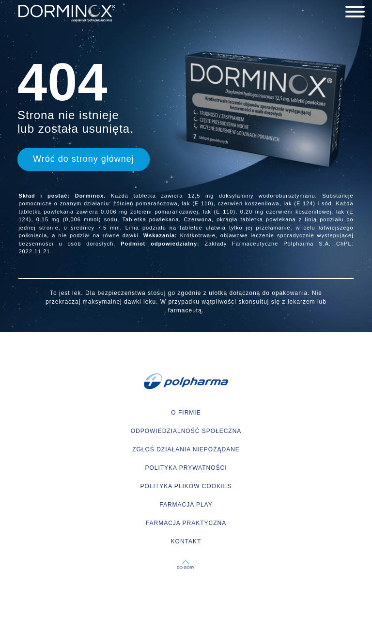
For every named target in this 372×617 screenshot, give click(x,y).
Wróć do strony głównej (83, 159)
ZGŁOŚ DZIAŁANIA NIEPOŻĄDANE (186, 449)
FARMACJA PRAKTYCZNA (186, 523)
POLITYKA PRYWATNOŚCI (186, 467)
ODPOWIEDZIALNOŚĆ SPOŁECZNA (186, 431)
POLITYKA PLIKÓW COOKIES (186, 486)
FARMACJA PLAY (185, 504)
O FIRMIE (186, 412)
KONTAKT (186, 541)
